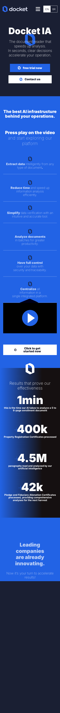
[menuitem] (47, 9)
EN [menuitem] (47, 9)
